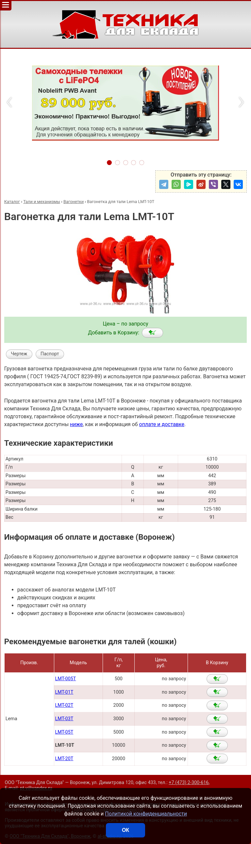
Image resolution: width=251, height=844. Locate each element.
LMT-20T (64, 758)
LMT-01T (64, 692)
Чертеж (19, 354)
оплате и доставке (162, 424)
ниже (76, 424)
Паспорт (50, 354)
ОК (125, 830)
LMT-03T (64, 719)
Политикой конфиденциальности (146, 814)
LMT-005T (65, 679)
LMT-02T (64, 705)
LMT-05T (64, 732)
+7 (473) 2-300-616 (189, 782)
